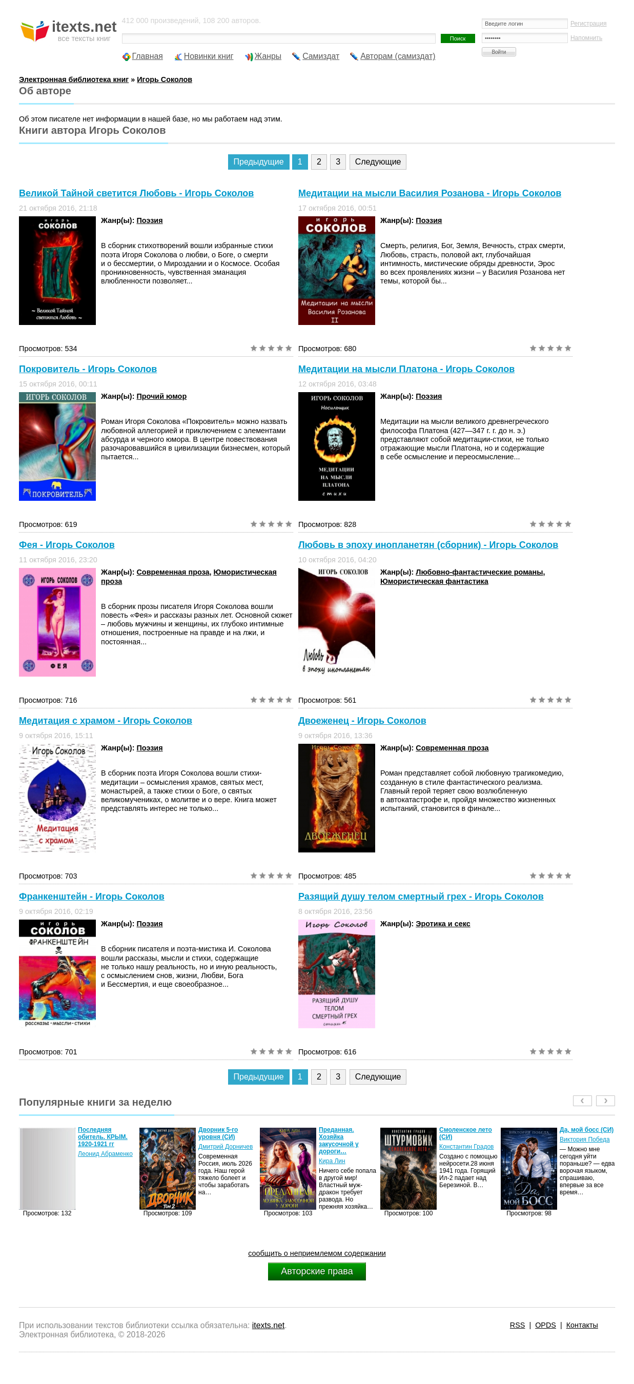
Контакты (582, 1325)
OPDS (545, 1325)
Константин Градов (466, 1146)
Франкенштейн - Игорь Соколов (92, 896)
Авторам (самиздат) (397, 56)
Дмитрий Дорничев (225, 1146)
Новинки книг (209, 56)
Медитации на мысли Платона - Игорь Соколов (406, 369)
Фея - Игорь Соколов (67, 545)
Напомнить (586, 38)
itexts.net (268, 1325)
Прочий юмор (161, 396)
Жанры (268, 56)
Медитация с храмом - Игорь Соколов (105, 721)
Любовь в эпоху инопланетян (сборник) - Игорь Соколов (428, 545)
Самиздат (320, 56)
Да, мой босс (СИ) (586, 1129)
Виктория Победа (584, 1139)
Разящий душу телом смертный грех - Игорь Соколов (421, 896)
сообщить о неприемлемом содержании (317, 1253)
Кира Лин (332, 1161)
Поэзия (149, 220)
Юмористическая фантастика (434, 581)
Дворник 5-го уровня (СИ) (218, 1133)
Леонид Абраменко (105, 1153)
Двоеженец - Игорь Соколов (362, 721)
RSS (517, 1325)
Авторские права (317, 1271)
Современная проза (172, 572)
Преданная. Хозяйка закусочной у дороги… (339, 1140)
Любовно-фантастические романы (479, 572)
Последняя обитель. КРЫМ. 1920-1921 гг (103, 1137)
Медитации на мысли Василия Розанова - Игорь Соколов (429, 193)
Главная (147, 56)
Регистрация (588, 23)
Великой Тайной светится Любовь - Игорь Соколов (136, 193)
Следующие (378, 161)
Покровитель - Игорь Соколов (88, 369)
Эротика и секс (443, 924)
